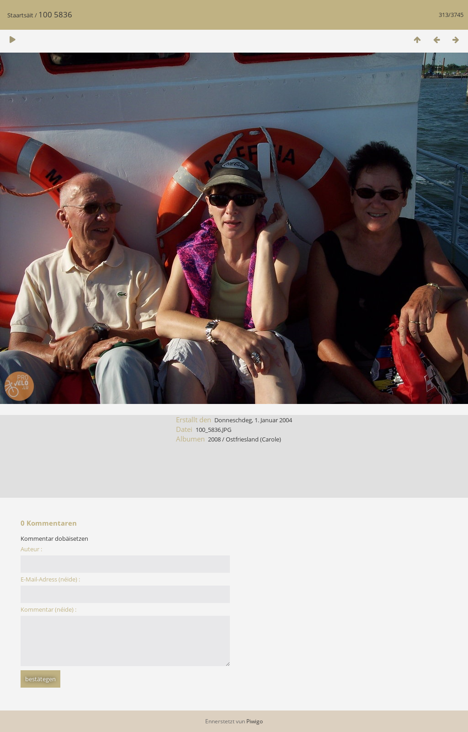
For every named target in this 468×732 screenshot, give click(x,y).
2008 (214, 439)
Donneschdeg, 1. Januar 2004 (253, 420)
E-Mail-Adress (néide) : (50, 579)
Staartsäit (20, 15)
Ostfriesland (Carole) (253, 439)
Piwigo (254, 721)
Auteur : (31, 549)
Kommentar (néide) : (48, 609)
